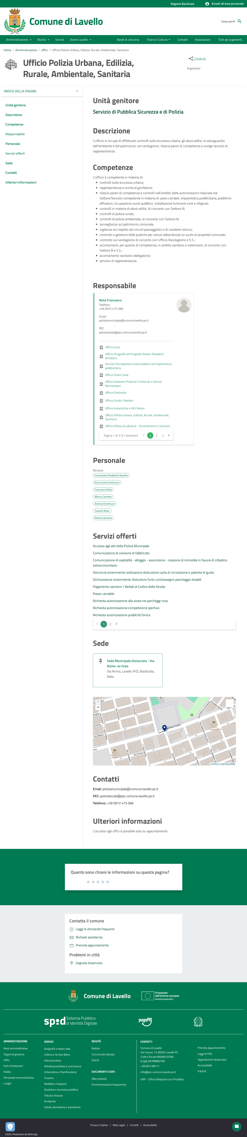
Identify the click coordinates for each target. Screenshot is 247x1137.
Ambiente (50, 1101)
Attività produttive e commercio (62, 1066)
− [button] (98, 707)
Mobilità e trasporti (55, 1084)
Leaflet (214, 764)
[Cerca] (239, 21)
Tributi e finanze (53, 1095)
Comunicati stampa (103, 1054)
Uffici (44, 50)
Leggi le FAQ (205, 1054)
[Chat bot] (236, 1126)
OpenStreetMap (228, 764)
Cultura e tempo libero (57, 1054)
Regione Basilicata (182, 3)
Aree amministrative (16, 1048)
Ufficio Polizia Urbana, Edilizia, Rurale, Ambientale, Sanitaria (90, 50)
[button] (224, 4)
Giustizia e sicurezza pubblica (61, 1089)
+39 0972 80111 (149, 1066)
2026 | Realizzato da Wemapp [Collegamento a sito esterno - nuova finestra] (21, 1134)
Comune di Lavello (66, 21)
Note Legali (119, 1125)
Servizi (48, 1041)
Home (7, 50)
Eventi (95, 1060)
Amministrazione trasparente (109, 1084)
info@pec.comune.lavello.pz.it (158, 1072)
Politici (7, 1072)
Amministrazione (26, 50)
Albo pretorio (99, 1079)
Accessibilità (205, 1065)
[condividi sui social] (196, 59)
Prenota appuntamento (211, 1048)
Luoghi (7, 1083)
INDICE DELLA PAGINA (21, 91)
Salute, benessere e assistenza (62, 1107)
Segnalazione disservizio (212, 1059)
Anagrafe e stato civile (57, 1049)
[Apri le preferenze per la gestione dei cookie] (10, 1126)
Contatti (146, 1041)
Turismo (49, 1078)
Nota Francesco (110, 300)
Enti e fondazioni (13, 1066)
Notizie (96, 1048)
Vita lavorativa (52, 1060)
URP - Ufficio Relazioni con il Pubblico (162, 1079)
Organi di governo (14, 1054)
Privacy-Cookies (99, 1125)
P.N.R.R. (202, 1071)
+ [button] (98, 702)
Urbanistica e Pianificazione (60, 1072)
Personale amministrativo (19, 1077)
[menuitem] (124, 39)
